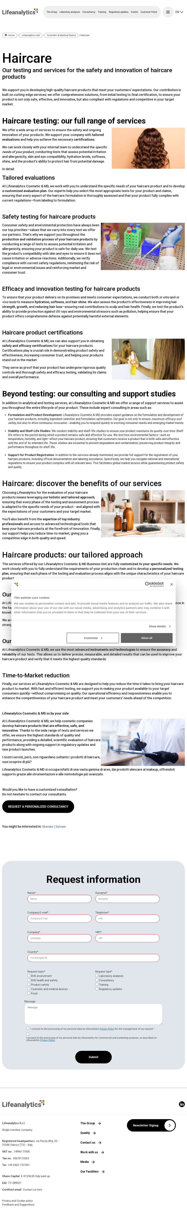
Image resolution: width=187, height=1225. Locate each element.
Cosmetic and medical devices (49, 989)
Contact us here (32, 1189)
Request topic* (36, 971)
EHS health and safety (44, 980)
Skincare (47, 826)
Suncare (61, 826)
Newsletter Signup (146, 1125)
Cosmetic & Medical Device (61, 35)
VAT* (98, 932)
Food (34, 993)
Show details (157, 626)
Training (103, 984)
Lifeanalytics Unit (31, 35)
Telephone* (102, 912)
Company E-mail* (37, 912)
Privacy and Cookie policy (17, 1200)
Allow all (146, 637)
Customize (93, 637)
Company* (33, 932)
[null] (103, 972)
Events (134, 12)
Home (11, 35)
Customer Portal (149, 12)
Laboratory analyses (111, 976)
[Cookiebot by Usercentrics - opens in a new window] (148, 584)
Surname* (101, 893)
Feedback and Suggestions (18, 1204)
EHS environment (41, 976)
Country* (32, 952)
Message (29, 1001)
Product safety (40, 984)
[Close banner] (171, 584)
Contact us (87, 1142)
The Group (87, 1123)
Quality (85, 1133)
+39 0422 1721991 (19, 1165)
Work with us (89, 1152)
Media (84, 1162)
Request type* (103, 971)
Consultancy (106, 980)
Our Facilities (89, 1171)
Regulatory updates (119, 12)
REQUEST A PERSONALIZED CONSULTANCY (38, 806)
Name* (31, 893)
